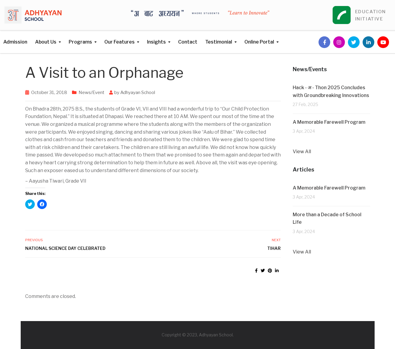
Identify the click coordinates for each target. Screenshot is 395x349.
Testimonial (218, 42)
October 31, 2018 (49, 92)
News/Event (91, 92)
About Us (45, 42)
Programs (80, 42)
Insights (156, 42)
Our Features (119, 42)
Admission (15, 42)
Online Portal (259, 42)
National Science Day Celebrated (65, 248)
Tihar (274, 248)
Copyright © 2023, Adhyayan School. (198, 334)
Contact (187, 42)
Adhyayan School (137, 92)
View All (302, 151)
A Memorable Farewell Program (329, 122)
